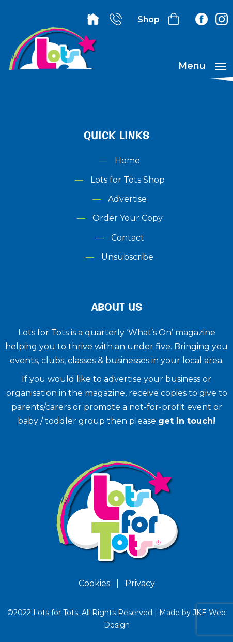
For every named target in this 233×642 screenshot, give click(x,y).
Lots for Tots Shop (127, 180)
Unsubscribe (127, 257)
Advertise (127, 199)
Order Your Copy (127, 218)
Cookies (94, 583)
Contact (127, 238)
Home (127, 161)
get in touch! (186, 421)
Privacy (140, 583)
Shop (148, 19)
